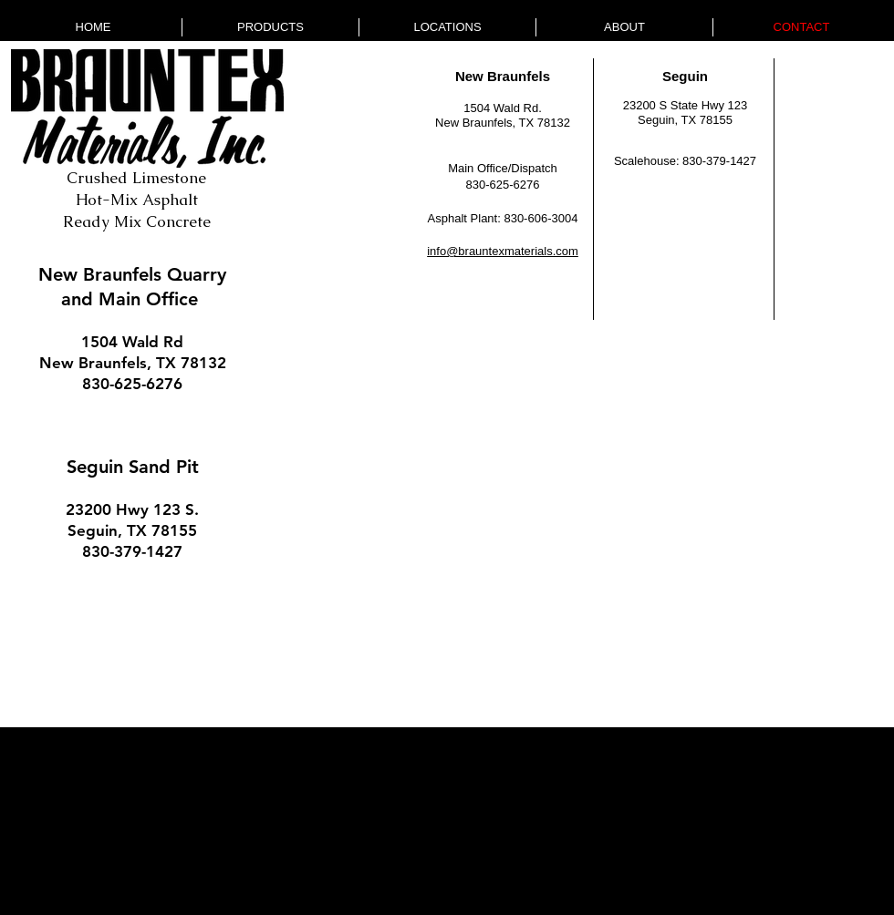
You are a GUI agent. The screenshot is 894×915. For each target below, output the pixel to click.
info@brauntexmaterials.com (502, 251)
